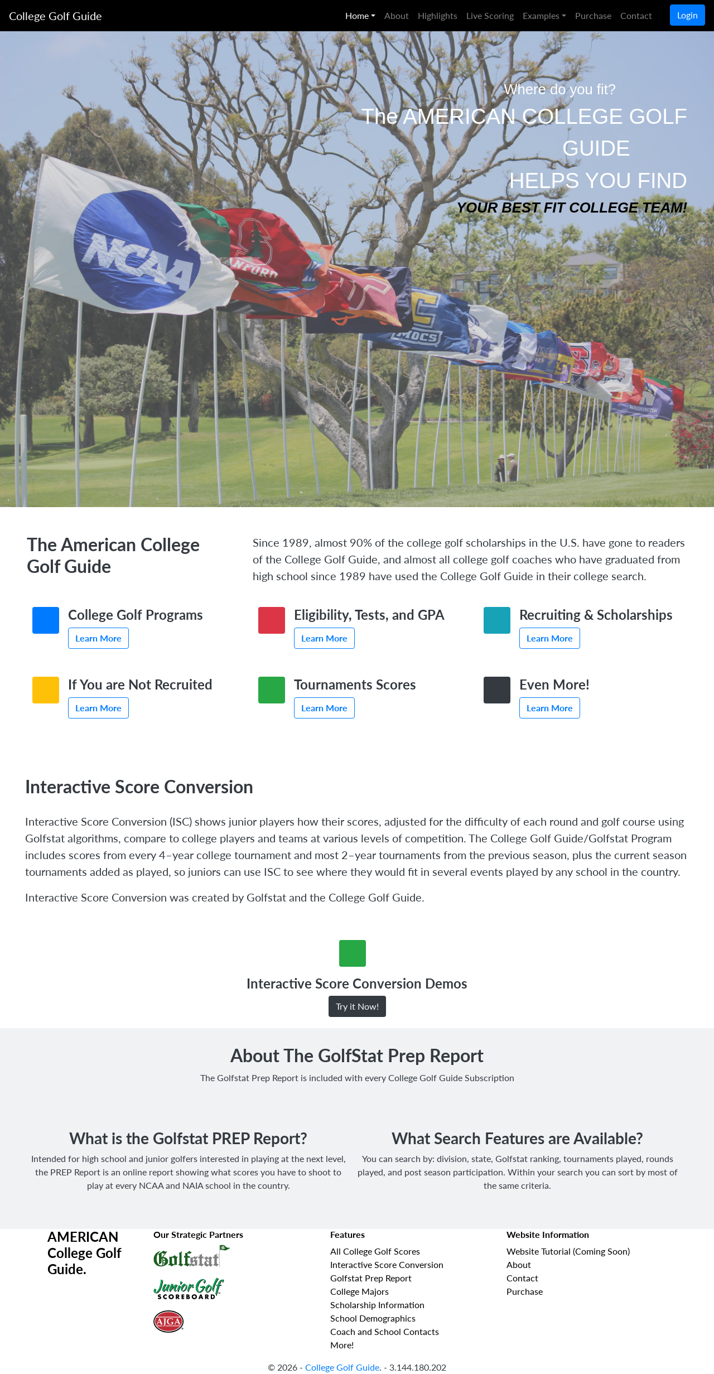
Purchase (593, 15)
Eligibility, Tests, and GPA (369, 614)
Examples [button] (541, 15)
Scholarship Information (377, 1304)
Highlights (437, 15)
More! (342, 1344)
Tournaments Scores (355, 684)
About (396, 15)
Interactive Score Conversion (386, 1264)
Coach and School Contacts (384, 1331)
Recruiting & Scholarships (596, 614)
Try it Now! (357, 1006)
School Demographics (373, 1318)
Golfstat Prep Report (371, 1277)
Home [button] (357, 15)
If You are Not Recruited (140, 684)
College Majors (359, 1291)
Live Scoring (490, 15)
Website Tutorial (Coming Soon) (568, 1251)
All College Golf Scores (375, 1251)
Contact (636, 15)
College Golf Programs (135, 614)
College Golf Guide (55, 15)
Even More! (554, 684)
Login (687, 14)
